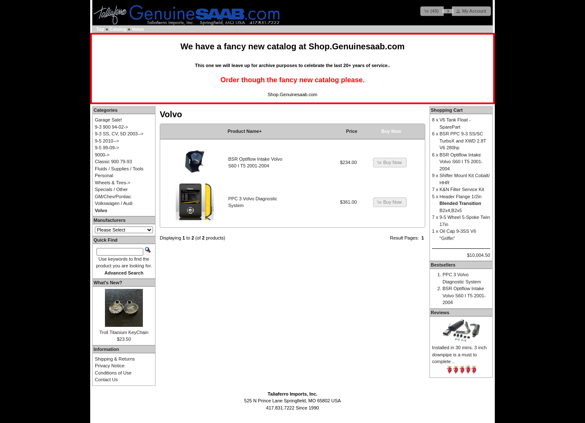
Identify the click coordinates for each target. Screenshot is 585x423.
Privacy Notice (109, 365)
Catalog (118, 29)
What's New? (108, 282)
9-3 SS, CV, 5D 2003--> (119, 133)
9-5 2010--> (107, 140)
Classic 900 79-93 (113, 161)
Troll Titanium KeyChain (123, 332)
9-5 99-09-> (107, 147)
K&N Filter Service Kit (462, 189)
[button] (432, 11)
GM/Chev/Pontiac (113, 196)
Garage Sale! (108, 119)
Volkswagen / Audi (113, 203)
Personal (104, 175)
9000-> (102, 154)
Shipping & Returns (115, 358)
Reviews (440, 312)
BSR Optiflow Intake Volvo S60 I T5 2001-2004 (461, 161)
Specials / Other (111, 189)
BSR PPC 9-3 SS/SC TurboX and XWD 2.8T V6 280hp (463, 140)
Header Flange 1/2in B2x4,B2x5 (461, 203)
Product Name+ (245, 131)
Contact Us (106, 379)
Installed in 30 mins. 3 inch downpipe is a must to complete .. (459, 354)
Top (100, 29)
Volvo (137, 29)
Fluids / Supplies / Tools (119, 168)
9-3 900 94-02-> (111, 126)
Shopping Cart (447, 110)
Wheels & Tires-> (112, 182)
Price (351, 131)
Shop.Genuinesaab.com (357, 46)
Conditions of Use (113, 372)
